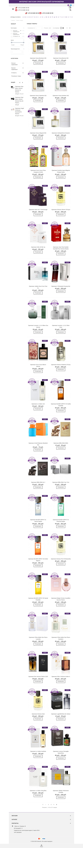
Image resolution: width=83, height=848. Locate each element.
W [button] (67, 16)
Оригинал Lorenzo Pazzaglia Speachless (61, 752)
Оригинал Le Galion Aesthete (38, 751)
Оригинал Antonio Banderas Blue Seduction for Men (19, 99)
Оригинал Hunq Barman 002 (60, 58)
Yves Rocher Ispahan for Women (18, 88)
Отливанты (14, 72)
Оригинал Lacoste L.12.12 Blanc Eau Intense (38, 326)
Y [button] (71, 16)
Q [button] (55, 16)
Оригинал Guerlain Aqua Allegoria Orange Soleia (61, 171)
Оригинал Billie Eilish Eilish (60, 443)
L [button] (44, 16)
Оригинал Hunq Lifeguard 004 (38, 133)
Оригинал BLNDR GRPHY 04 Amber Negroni (38, 559)
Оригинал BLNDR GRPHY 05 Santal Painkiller (38, 599)
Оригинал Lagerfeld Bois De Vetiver (60, 714)
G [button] (35, 16)
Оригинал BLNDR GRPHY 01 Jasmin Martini (38, 520)
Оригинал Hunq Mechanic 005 (38, 58)
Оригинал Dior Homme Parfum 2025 (38, 676)
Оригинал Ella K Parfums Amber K (61, 676)
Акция (13, 82)
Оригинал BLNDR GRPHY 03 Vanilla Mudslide (61, 404)
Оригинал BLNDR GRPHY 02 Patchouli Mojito (61, 520)
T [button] (61, 16)
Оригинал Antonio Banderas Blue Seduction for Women (19, 112)
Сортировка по (31, 28)
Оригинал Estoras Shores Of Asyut (60, 209)
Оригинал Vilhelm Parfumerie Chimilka (61, 791)
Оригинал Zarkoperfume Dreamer (61, 133)
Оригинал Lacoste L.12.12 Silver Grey (60, 326)
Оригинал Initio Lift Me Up (38, 247)
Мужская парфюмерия (14, 68)
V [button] (65, 16)
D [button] (29, 16)
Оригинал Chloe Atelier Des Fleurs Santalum (61, 638)
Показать (46, 28)
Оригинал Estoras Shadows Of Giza (60, 364)
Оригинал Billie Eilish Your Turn (60, 482)
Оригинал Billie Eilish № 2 (38, 482)
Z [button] (11, 18)
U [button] (63, 16)
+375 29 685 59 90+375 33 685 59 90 (39, 13)
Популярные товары (16, 76)
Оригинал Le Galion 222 (38, 404)
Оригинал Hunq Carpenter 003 (38, 95)
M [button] (46, 16)
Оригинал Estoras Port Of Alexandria (61, 559)
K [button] (42, 16)
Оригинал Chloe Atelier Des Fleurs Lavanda (38, 638)
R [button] (57, 16)
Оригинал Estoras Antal (38, 714)
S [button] (59, 16)
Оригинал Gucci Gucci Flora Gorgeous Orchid (38, 171)
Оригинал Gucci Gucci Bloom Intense (38, 365)
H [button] (37, 16)
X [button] (69, 16)
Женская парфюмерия (14, 64)
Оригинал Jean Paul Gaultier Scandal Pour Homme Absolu (61, 248)
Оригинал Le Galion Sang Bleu (38, 790)
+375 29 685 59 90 (23, 7)
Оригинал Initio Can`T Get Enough (38, 209)
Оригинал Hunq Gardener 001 (61, 95)
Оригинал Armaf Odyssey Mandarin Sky (38, 444)
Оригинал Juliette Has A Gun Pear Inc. (38, 287)
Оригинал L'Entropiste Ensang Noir (60, 286)
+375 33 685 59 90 (23, 10)
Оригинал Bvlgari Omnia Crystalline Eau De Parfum (60, 599)
